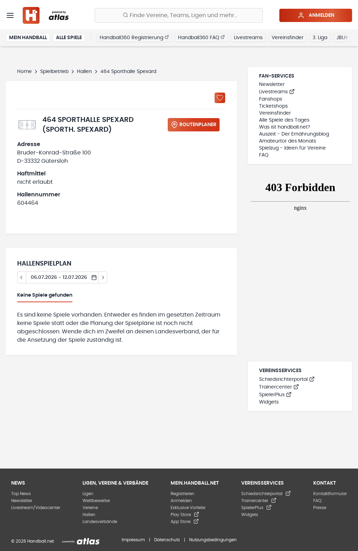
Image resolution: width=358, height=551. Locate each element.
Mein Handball (28, 37)
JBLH (342, 37)
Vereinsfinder (287, 37)
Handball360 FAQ (201, 37)
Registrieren (182, 494)
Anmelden (316, 15)
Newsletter (272, 84)
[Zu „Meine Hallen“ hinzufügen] (220, 98)
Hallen (84, 71)
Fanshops (270, 99)
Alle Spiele (69, 37)
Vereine (90, 508)
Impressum (133, 540)
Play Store (185, 515)
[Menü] (10, 15)
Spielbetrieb (54, 71)
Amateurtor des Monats (287, 141)
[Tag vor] (103, 277)
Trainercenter (279, 387)
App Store (185, 522)
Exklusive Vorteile (188, 508)
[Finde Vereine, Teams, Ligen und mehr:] (179, 15)
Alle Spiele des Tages (284, 120)
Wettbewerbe (96, 501)
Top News (21, 494)
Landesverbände (100, 522)
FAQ (263, 155)
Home (24, 71)
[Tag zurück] (21, 277)
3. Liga (320, 37)
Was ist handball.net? (284, 127)
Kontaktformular (330, 494)
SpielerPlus (275, 395)
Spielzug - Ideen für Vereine (292, 148)
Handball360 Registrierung (134, 37)
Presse (319, 508)
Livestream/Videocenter (35, 508)
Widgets (269, 402)
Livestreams (248, 37)
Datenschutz (167, 540)
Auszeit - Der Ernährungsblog (294, 134)
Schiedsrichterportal (287, 379)
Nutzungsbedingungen (213, 540)
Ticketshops (273, 106)
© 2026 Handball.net (32, 541)
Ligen (88, 494)
